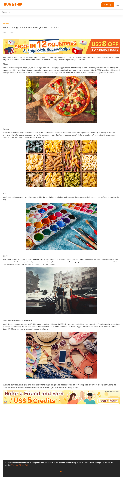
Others (6, 24)
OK (61, 472)
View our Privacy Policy (20, 465)
